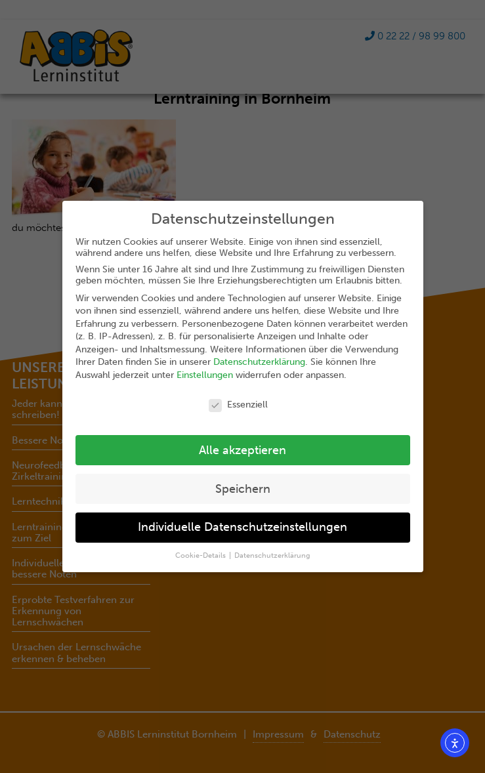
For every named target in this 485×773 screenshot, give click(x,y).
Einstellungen (205, 375)
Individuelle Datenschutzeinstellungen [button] (242, 527)
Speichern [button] (242, 489)
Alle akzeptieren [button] (242, 450)
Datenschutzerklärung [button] (272, 555)
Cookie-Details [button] (201, 555)
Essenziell (238, 404)
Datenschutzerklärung (259, 361)
